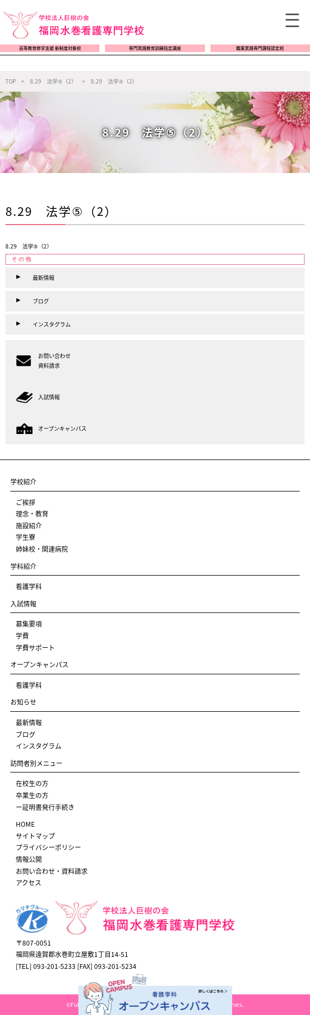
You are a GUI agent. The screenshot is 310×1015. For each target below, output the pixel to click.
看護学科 (29, 586)
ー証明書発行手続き (45, 807)
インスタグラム (38, 746)
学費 (22, 636)
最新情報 (29, 722)
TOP (10, 81)
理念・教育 (32, 514)
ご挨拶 (25, 502)
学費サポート (35, 648)
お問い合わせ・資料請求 (52, 871)
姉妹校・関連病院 (42, 549)
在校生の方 (32, 783)
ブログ (25, 734)
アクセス (28, 883)
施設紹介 (29, 526)
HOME (25, 824)
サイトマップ (35, 836)
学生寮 (25, 537)
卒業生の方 (32, 795)
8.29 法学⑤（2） (28, 246)
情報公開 (29, 859)
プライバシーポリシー (48, 847)
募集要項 (29, 624)
